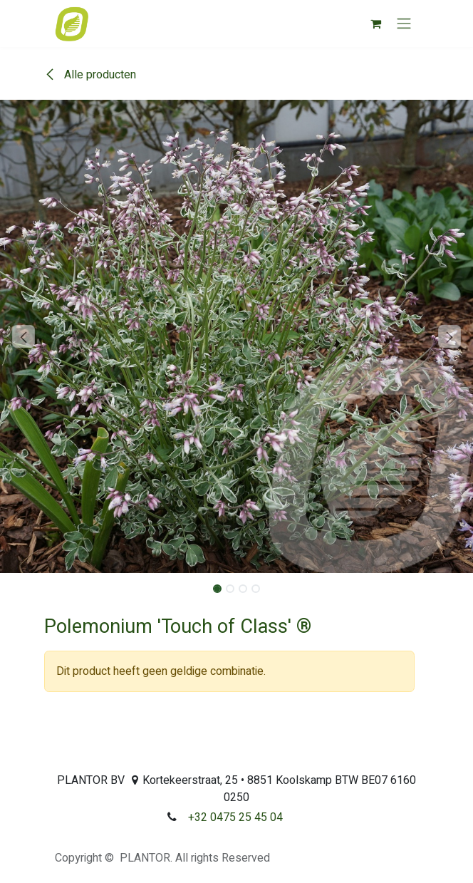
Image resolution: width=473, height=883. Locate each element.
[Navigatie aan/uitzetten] (404, 23)
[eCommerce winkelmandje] (375, 23)
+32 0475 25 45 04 (235, 817)
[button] (23, 336)
